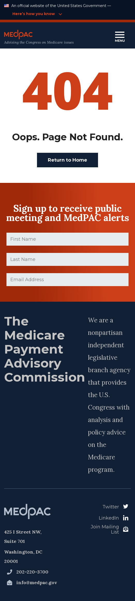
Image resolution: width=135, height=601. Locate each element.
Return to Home (67, 160)
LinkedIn (109, 518)
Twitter (110, 507)
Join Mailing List (105, 529)
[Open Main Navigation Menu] (120, 37)
